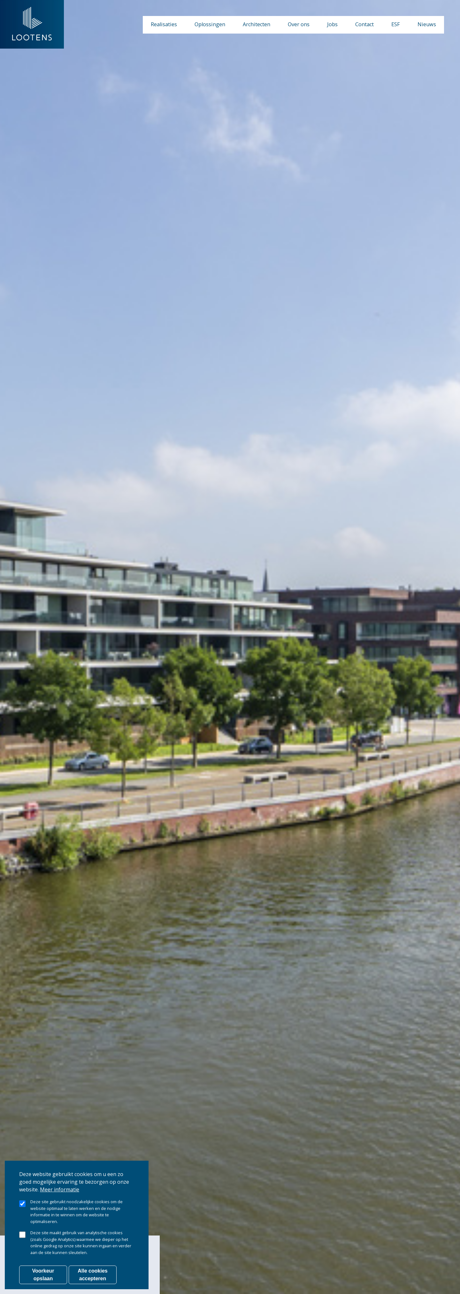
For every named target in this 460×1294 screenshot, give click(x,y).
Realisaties (164, 24)
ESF (395, 24)
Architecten (256, 24)
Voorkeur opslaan (43, 1282)
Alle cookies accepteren (92, 1282)
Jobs (332, 24)
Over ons (299, 24)
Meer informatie (59, 1197)
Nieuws (427, 24)
